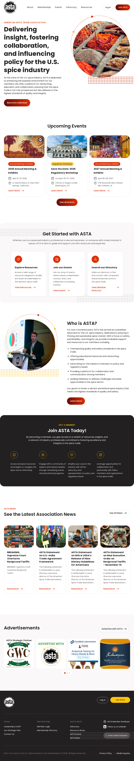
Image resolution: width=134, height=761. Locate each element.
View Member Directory (105, 289)
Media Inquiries (123, 753)
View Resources (25, 287)
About (7, 721)
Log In (102, 700)
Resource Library (77, 730)
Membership (43, 721)
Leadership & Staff (12, 726)
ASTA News (75, 738)
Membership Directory (47, 730)
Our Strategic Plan (12, 730)
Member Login (43, 726)
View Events (61, 290)
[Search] (118, 735)
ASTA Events (75, 734)
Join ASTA (120, 700)
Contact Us (9, 734)
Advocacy (74, 726)
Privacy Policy (106, 753)
